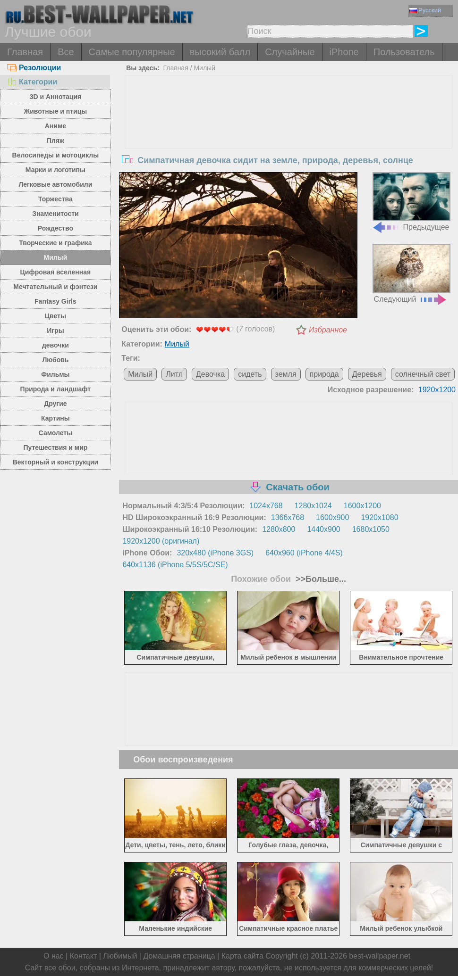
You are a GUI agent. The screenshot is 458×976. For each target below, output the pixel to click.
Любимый (120, 956)
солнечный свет (422, 374)
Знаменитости (55, 213)
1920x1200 (437, 390)
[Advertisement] (288, 146)
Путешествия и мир (55, 447)
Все (66, 52)
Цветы (55, 316)
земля (286, 374)
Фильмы (55, 374)
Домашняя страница (179, 956)
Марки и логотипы (55, 170)
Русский (425, 10)
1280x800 (278, 529)
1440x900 (323, 529)
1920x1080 (379, 517)
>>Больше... (319, 579)
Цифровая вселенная (55, 272)
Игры (55, 330)
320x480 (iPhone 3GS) (215, 553)
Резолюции (34, 68)
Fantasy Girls (55, 301)
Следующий (411, 273)
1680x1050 (371, 529)
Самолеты (56, 433)
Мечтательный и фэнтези (55, 286)
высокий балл (220, 52)
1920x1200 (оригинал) (160, 541)
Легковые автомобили (56, 184)
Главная (25, 52)
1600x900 (332, 517)
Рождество (55, 228)
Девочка (210, 374)
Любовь (55, 360)
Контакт (83, 956)
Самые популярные (132, 52)
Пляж (55, 140)
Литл (174, 374)
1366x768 (287, 517)
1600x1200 (362, 506)
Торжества (55, 199)
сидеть (250, 374)
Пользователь (404, 52)
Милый (56, 257)
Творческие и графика (55, 243)
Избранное (328, 330)
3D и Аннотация (56, 96)
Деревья (367, 374)
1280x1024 (313, 506)
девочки (55, 345)
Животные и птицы (55, 111)
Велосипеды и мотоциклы (55, 155)
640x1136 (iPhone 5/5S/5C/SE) (175, 565)
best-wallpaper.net (379, 956)
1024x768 (265, 506)
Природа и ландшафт (55, 389)
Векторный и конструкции (56, 462)
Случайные (289, 52)
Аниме (55, 126)
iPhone (344, 52)
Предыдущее (411, 202)
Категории (32, 82)
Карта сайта (242, 956)
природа (324, 374)
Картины (55, 418)
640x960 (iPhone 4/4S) (304, 553)
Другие (55, 403)
